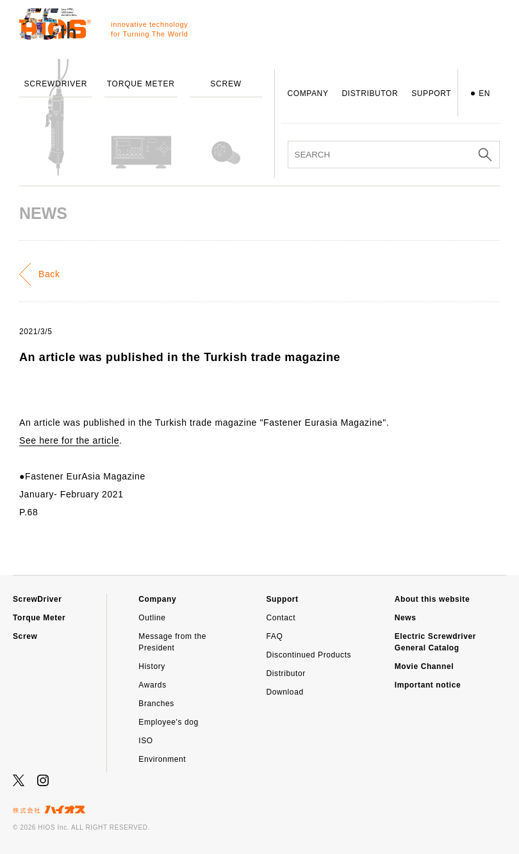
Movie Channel (424, 666)
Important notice (428, 685)
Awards (152, 685)
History (151, 666)
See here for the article (69, 440)
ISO (145, 740)
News (405, 617)
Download (285, 692)
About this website (432, 599)
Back (49, 274)
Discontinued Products (309, 654)
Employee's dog (168, 722)
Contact (281, 617)
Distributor (286, 673)
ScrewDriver (37, 599)
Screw (25, 636)
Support (283, 599)
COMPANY (308, 93)
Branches (156, 703)
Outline (151, 617)
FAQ (275, 636)
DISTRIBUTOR (370, 93)
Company (157, 599)
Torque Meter (39, 617)
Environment (162, 759)
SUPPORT (431, 93)
